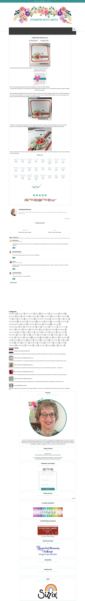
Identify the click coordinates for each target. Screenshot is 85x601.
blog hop (40, 369)
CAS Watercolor (41, 337)
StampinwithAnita (17, 269)
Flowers (27, 345)
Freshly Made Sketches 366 (14, 348)
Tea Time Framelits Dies (37, 159)
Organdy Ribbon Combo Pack (17, 175)
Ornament (28, 356)
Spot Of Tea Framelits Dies (44, 159)
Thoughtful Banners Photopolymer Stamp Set (31, 160)
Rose (26, 358)
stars (36, 377)
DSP (19, 342)
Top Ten (40, 364)
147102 (44, 169)
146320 (24, 182)
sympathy (11, 379)
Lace (47, 350)
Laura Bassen (11, 353)
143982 (24, 160)
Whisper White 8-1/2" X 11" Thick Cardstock (23, 167)
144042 (31, 184)
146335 (17, 170)
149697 (37, 160)
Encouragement (12, 345)
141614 (31, 161)
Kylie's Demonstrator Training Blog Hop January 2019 (23, 393)
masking (42, 374)
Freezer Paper (43, 345)
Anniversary (21, 332)
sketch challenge (21, 377)
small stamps (29, 377)
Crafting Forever (12, 342)
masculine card (35, 374)
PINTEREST (36, 1)
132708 (17, 183)
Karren (14, 279)
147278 (37, 185)
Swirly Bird (19, 364)
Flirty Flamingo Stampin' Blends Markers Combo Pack (37, 183)
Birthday (20, 334)
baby (20, 369)
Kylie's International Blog (39, 350)
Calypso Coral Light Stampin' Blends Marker (30, 182)
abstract (48, 366)
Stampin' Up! (37, 361)
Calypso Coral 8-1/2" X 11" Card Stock (37, 167)
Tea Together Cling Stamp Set (17, 159)
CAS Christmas (25, 337)
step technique (42, 377)
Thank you (26, 364)
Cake (10, 340)
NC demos (45, 353)
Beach (37, 332)
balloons (25, 369)
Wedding (36, 366)
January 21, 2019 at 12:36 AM (17, 280)
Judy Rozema (16, 258)
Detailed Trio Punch (24, 181)
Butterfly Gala (11, 337)
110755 (27, 191)
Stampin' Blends (29, 361)
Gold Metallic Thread (44, 175)
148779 (17, 160)
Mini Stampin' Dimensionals (41, 190)
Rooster (20, 358)
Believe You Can (45, 332)
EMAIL (44, 1)
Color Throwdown (24, 340)
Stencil (43, 361)
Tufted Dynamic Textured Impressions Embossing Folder (17, 168)
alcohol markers (12, 369)
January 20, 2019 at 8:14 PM (17, 270)
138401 (44, 176)
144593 (20, 192)
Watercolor (20, 366)
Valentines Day (12, 366)
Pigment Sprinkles (36, 356)
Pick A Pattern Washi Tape (24, 175)
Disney (24, 342)
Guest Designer (32, 348)
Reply (14, 265)
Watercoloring (28, 366)
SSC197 (31, 358)
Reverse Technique (12, 358)
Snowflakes (11, 361)
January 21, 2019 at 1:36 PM (17, 291)
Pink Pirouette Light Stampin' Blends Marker (20, 191)
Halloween (39, 348)
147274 (44, 185)
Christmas (16, 340)
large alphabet (19, 374)
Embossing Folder (31, 342)
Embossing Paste (42, 342)
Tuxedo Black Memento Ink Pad (17, 182)
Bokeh (35, 334)
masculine (27, 374)
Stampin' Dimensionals (34, 190)
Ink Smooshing (12, 350)
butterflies (46, 369)
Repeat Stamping (46, 356)
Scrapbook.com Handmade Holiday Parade (22, 385)
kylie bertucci (11, 374)
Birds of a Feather (12, 334)
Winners (42, 366)
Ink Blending (46, 348)
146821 (44, 160)
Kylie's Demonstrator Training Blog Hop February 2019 (24, 409)
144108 (41, 191)
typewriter (22, 379)
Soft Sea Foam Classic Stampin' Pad (44, 167)
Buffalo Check (42, 334)
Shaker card (38, 358)
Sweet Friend (11, 364)
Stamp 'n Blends (19, 361)
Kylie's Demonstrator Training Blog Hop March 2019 (23, 401)
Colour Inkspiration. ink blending (37, 340)
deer (28, 372)
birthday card (32, 369)
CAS (18, 337)
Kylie (30, 350)
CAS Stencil (33, 337)
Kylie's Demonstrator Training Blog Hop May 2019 (23, 417)
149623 (17, 176)
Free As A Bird (35, 345)
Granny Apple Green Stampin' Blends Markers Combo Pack (44, 183)
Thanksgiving (33, 364)
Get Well (24, 348)
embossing (38, 372)
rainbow (48, 374)
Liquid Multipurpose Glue (27, 190)
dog (32, 372)
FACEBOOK (49, 1)
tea (17, 379)
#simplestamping (12, 332)
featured (45, 372)
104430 (34, 191)
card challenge (12, 372)
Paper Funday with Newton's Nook (20, 425)
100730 (31, 169)
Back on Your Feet (29, 332)
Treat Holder (47, 364)
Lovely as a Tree (29, 353)
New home (11, 356)
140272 (24, 169)
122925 (37, 169)
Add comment (14, 300)
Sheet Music (45, 358)
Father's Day (21, 345)
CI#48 (49, 337)
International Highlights (22, 350)
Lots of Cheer (20, 353)
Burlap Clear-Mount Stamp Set (24, 159)
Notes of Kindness (19, 356)
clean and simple (21, 372)
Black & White (28, 334)
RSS (41, 1)
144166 (24, 176)
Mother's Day (37, 353)
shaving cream (12, 377)
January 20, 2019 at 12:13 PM (17, 259)
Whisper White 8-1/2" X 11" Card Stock (30, 167)
